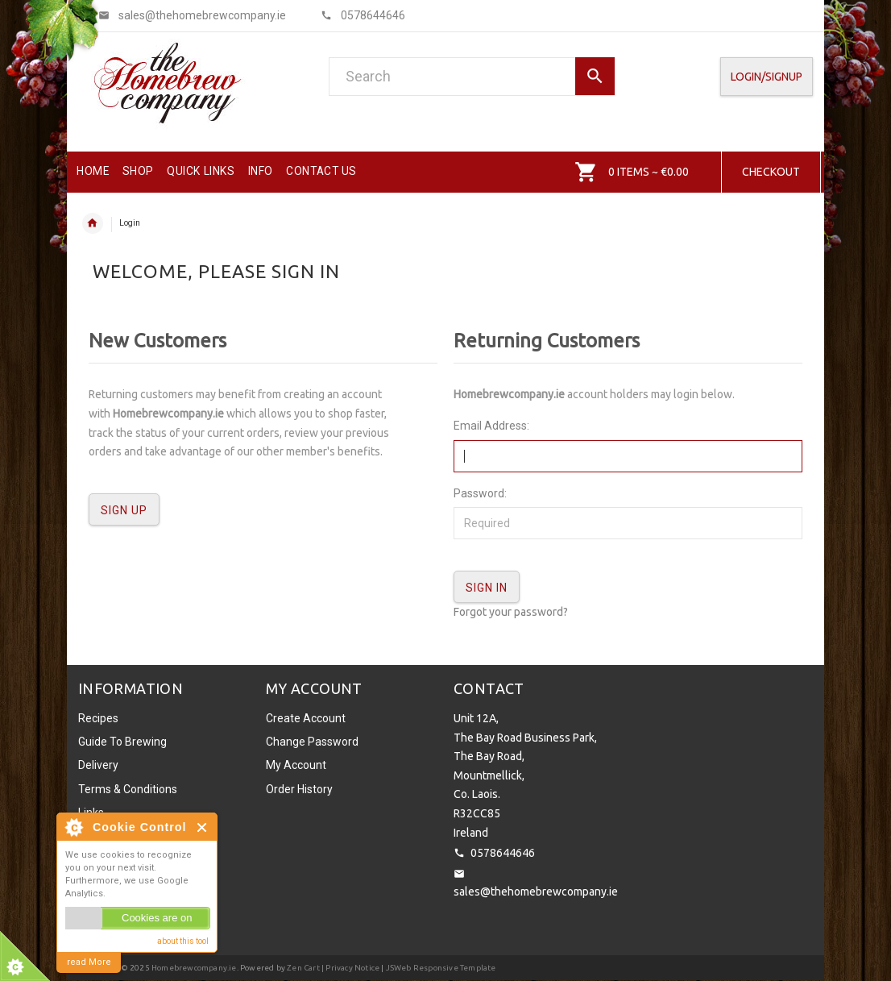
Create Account (306, 718)
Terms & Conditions (127, 789)
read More (89, 962)
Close (202, 827)
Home (92, 223)
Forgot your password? (511, 611)
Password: (480, 493)
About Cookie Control (73, 827)
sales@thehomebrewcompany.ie (536, 891)
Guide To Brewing (122, 741)
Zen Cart (303, 967)
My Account (296, 765)
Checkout (771, 171)
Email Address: (491, 425)
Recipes (98, 718)
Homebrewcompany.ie (194, 967)
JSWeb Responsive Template (441, 967)
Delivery (98, 765)
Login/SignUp (766, 76)
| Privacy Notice (349, 967)
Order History (299, 789)
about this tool (183, 941)
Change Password (312, 741)
